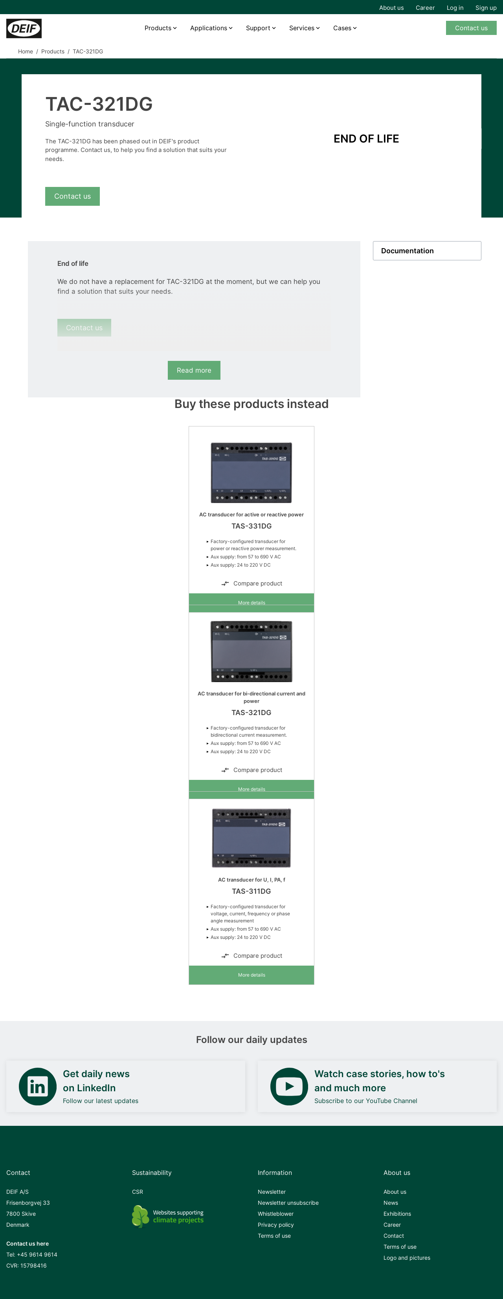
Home (25, 51)
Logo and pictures (407, 1257)
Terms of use (274, 1235)
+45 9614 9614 (37, 1254)
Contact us (471, 28)
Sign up (486, 7)
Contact (394, 1235)
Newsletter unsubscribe (288, 1202)
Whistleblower (276, 1213)
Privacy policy (276, 1224)
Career (425, 7)
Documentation (407, 251)
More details (251, 603)
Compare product (251, 583)
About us (391, 7)
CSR (137, 1191)
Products (158, 28)
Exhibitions (397, 1213)
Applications (208, 28)
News (391, 1202)
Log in (455, 7)
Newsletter (272, 1191)
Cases (342, 28)
